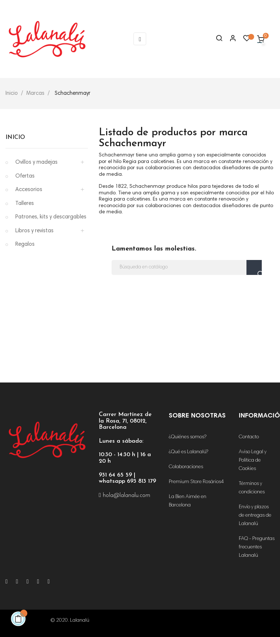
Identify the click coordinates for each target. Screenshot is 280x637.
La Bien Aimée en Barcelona (187, 501)
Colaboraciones (186, 467)
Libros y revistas (34, 231)
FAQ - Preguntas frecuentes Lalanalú (257, 547)
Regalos (25, 244)
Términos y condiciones (252, 488)
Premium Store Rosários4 (196, 482)
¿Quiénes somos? (187, 437)
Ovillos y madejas (36, 162)
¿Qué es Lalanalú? (188, 452)
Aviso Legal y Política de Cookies (253, 460)
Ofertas (25, 176)
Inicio (15, 137)
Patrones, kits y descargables (50, 217)
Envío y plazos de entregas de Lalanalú (255, 516)
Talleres (24, 203)
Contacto (249, 437)
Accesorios (28, 190)
